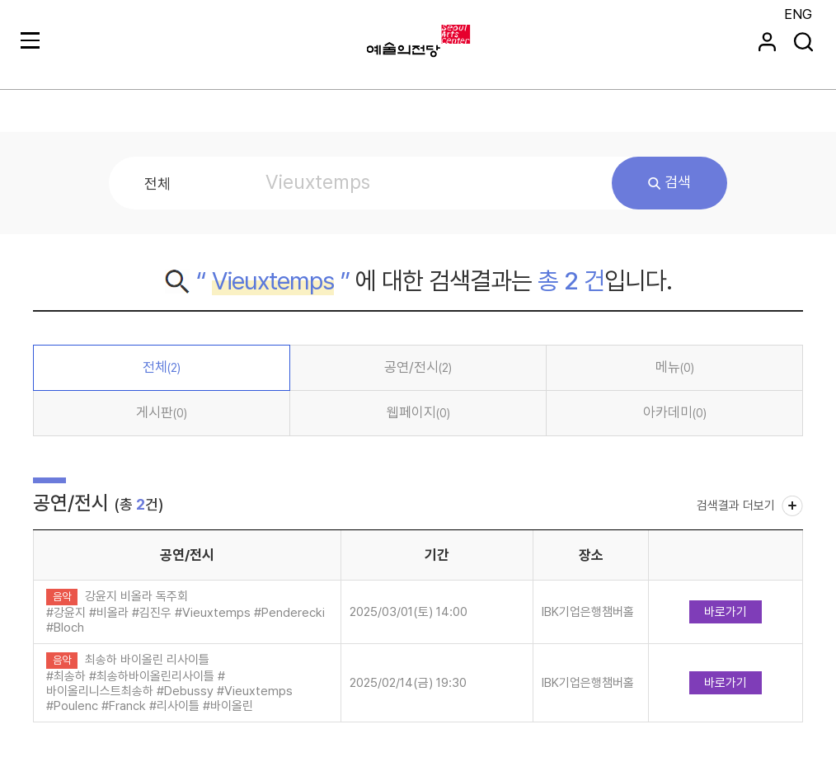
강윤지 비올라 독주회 (136, 596)
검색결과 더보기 (736, 505)
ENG (798, 14)
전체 (162, 367)
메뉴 (674, 367)
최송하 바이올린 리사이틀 (147, 659)
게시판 (161, 412)
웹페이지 (418, 412)
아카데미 (675, 412)
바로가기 (725, 611)
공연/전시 (418, 367)
